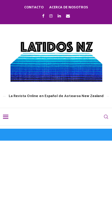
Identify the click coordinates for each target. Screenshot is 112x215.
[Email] (68, 16)
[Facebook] (43, 16)
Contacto (34, 7)
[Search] (106, 116)
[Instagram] (51, 16)
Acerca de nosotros (68, 7)
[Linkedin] (59, 16)
